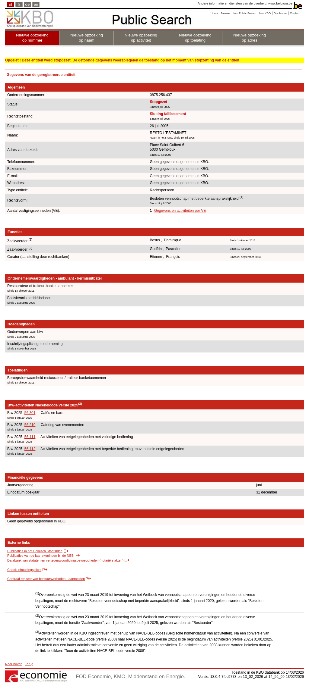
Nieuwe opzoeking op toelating (195, 37)
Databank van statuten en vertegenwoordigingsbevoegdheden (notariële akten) (65, 560)
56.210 (30, 425)
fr (19, 4)
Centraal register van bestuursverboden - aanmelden (46, 579)
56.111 (30, 437)
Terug (29, 664)
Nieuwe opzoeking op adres (249, 37)
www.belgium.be (280, 3)
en (36, 4)
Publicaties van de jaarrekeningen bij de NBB (40, 555)
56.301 (30, 413)
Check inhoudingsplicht (24, 570)
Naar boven (13, 664)
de (27, 4)
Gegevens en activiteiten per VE (180, 210)
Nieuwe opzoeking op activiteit (141, 37)
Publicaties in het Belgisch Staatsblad (34, 551)
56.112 (30, 449)
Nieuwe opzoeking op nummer (32, 37)
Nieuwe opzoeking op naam (86, 37)
